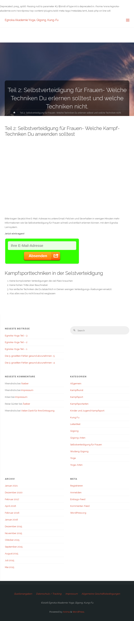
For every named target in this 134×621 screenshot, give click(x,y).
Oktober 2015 (12, 539)
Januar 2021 (11, 485)
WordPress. (78, 611)
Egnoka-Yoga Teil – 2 (16, 342)
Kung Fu (74, 417)
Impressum (27, 390)
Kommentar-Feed (80, 505)
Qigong (74, 430)
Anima (66, 611)
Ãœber (25, 383)
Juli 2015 (9, 560)
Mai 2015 (9, 567)
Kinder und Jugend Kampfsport (87, 410)
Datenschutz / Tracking (48, 593)
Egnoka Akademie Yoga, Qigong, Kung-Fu (31, 20)
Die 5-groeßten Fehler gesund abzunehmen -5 (30, 355)
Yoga (73, 458)
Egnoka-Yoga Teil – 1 (16, 349)
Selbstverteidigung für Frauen (86, 444)
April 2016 (10, 505)
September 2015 (14, 546)
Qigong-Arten (77, 437)
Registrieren (76, 485)
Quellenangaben (23, 593)
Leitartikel (75, 424)
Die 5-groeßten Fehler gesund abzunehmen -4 (30, 362)
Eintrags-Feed (77, 499)
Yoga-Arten (76, 464)
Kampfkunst (76, 390)
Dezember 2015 (13, 526)
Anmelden (75, 492)
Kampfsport (76, 397)
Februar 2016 (12, 512)
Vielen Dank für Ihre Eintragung (37, 410)
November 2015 (13, 533)
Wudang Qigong (79, 451)
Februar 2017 (12, 499)
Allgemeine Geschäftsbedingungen (100, 593)
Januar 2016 (11, 519)
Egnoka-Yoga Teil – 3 (16, 335)
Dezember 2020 (14, 492)
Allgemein (75, 383)
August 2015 (11, 553)
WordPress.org (78, 512)
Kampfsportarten (79, 403)
